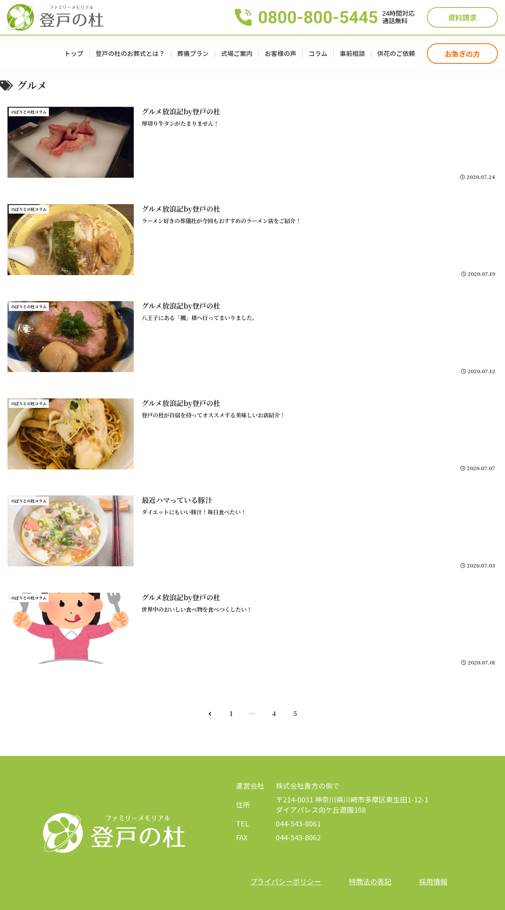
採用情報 (433, 881)
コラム (318, 53)
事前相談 (352, 53)
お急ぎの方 (462, 53)
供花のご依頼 (396, 53)
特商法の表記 (370, 881)
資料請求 (462, 17)
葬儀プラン (193, 53)
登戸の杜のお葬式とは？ (130, 53)
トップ (73, 53)
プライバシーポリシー (285, 881)
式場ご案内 (236, 53)
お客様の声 (280, 53)
